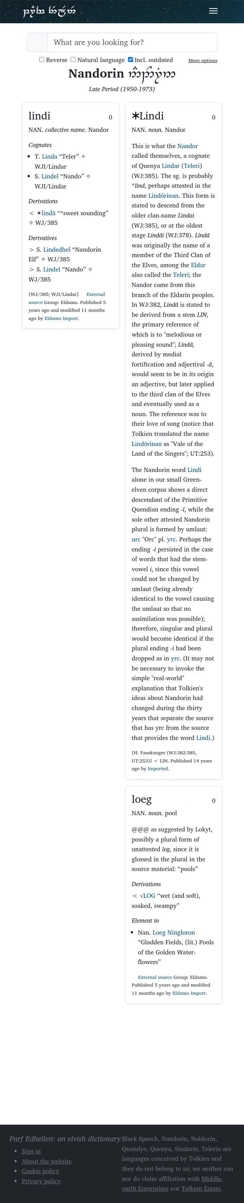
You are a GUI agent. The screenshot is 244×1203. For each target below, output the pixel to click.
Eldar (198, 265)
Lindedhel (57, 249)
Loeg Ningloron (173, 932)
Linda (49, 156)
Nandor (187, 146)
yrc (171, 539)
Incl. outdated (150, 60)
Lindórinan (164, 195)
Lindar (171, 166)
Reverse (53, 60)
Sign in (31, 1151)
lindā (48, 213)
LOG (149, 895)
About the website (47, 1161)
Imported (158, 768)
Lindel (50, 176)
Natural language (98, 60)
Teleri (192, 166)
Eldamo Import (61, 318)
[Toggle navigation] (213, 11)
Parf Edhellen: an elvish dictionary (49, 11)
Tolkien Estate (201, 1188)
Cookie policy (40, 1171)
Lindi (194, 470)
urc (136, 539)
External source (152, 977)
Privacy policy (41, 1181)
